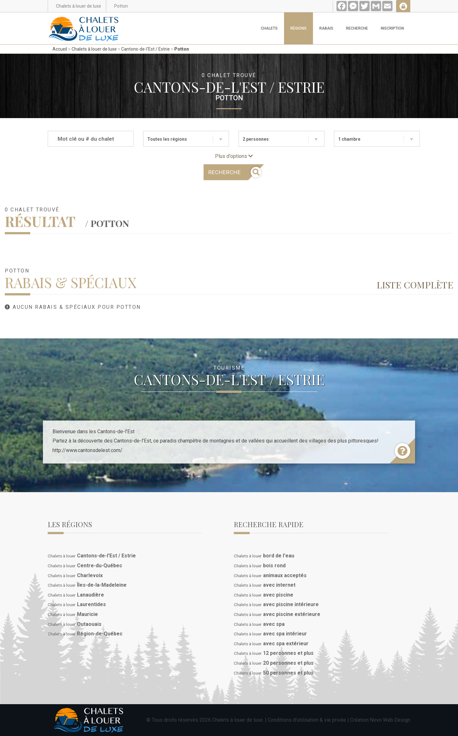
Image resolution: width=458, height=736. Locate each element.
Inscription (392, 28)
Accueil (59, 49)
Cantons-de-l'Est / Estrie (145, 49)
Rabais (326, 28)
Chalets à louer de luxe (94, 49)
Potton (181, 49)
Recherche (357, 28)
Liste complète (415, 285)
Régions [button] (298, 28)
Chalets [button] (269, 28)
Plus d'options (234, 156)
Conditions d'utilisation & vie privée (307, 720)
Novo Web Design (390, 720)
